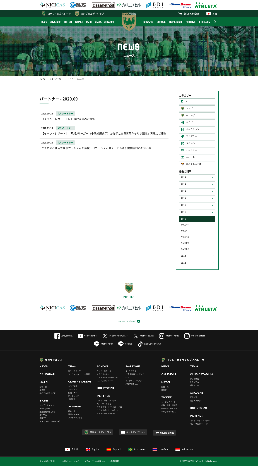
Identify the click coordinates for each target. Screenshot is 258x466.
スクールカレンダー (105, 380)
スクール (190, 143)
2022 (183, 205)
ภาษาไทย (160, 449)
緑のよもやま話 (193, 164)
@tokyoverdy (103, 343)
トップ (189, 108)
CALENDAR (55, 21)
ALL (188, 101)
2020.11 (185, 231)
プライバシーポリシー (94, 461)
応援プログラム (132, 384)
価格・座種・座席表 (169, 405)
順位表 (42, 390)
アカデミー (191, 136)
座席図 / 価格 (45, 408)
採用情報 (114, 461)
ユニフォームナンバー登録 (79, 374)
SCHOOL (161, 21)
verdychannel (87, 335)
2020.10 (185, 237)
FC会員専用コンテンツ (135, 374)
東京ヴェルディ (53, 360)
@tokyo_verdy (169, 335)
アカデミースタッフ (76, 417)
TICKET (79, 21)
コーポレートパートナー (107, 400)
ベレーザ (190, 115)
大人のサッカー (103, 374)
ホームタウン (192, 129)
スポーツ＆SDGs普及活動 (107, 377)
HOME (42, 78)
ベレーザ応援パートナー (200, 423)
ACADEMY (148, 21)
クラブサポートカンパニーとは (109, 407)
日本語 (71, 449)
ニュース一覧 (55, 78)
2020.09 (185, 243)
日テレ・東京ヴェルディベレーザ (185, 360)
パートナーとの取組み (106, 413)
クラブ (189, 122)
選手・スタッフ (74, 371)
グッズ (128, 377)
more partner (127, 321)
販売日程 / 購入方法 (47, 411)
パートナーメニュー (105, 403)
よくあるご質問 (47, 461)
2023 (183, 198)
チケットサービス (168, 411)
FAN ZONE (204, 21)
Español (113, 449)
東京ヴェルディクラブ (92, 13)
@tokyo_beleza (143, 335)
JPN (211, 13)
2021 (183, 212)
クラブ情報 (72, 386)
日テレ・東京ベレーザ (59, 13)
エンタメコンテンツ (134, 380)
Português (136, 449)
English (92, 449)
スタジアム (72, 389)
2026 (183, 177)
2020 (183, 219)
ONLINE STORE (191, 13)
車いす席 (43, 415)
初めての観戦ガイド (48, 393)
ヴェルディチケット (135, 432)
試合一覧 (43, 386)
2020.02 (185, 248)
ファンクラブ (131, 371)
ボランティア (73, 396)
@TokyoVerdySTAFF (115, 335)
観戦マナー (72, 392)
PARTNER (191, 21)
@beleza (125, 343)
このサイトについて (69, 461)
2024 (183, 191)
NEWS (44, 21)
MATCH (68, 21)
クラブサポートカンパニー (107, 410)
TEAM (89, 21)
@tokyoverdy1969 (149, 343)
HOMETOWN (175, 21)
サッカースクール (104, 371)
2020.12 (185, 225)
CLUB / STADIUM (104, 21)
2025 (183, 184)
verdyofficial (63, 335)
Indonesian (184, 449)
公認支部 (71, 399)
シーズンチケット (47, 405)
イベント (190, 157)
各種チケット (45, 418)
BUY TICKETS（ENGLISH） (50, 421)
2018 (183, 262)
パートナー (191, 150)
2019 (183, 255)
